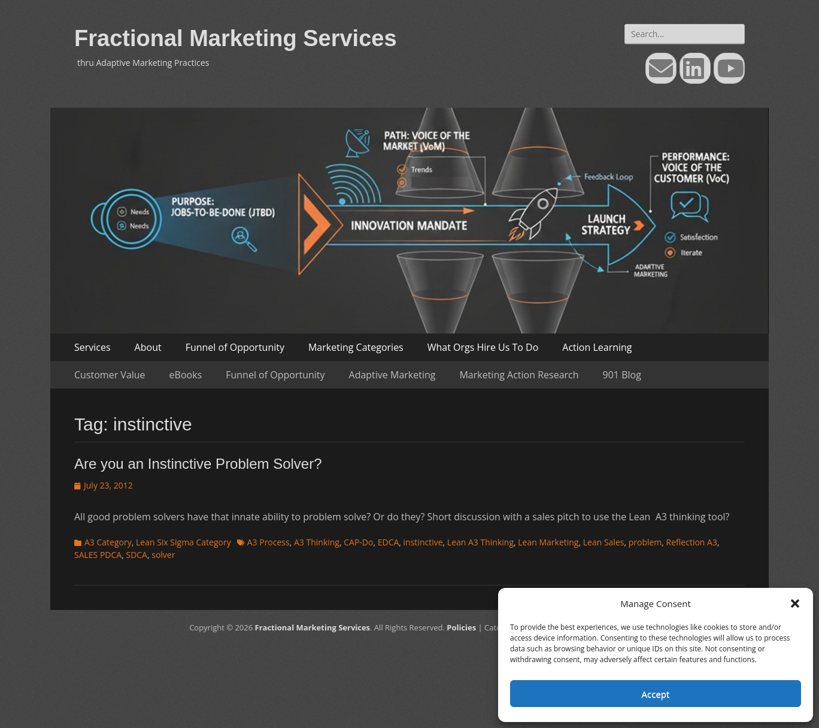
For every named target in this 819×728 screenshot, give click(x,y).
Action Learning (597, 347)
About (148, 347)
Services (92, 347)
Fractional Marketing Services (235, 38)
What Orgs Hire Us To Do (483, 347)
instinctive (423, 542)
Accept (656, 694)
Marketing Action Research (518, 374)
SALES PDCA (98, 554)
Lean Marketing (548, 542)
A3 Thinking (316, 542)
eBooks (185, 374)
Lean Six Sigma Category (183, 542)
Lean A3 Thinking (480, 542)
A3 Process (268, 542)
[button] (795, 603)
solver (163, 554)
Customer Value (109, 374)
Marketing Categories (356, 347)
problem (645, 542)
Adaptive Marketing (392, 374)
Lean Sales (603, 542)
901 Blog (622, 374)
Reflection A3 (691, 542)
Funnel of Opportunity (235, 347)
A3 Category (108, 542)
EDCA (388, 542)
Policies (461, 627)
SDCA (136, 554)
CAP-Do (358, 542)
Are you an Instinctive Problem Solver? (198, 464)
